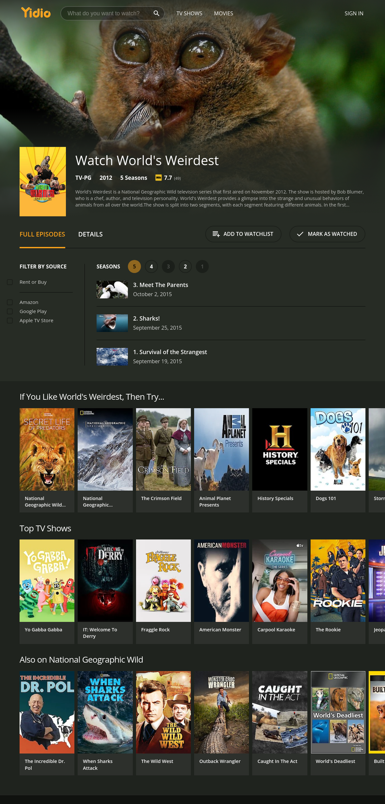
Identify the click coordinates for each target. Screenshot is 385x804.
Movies (223, 13)
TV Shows (189, 13)
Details (90, 234)
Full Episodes (42, 234)
